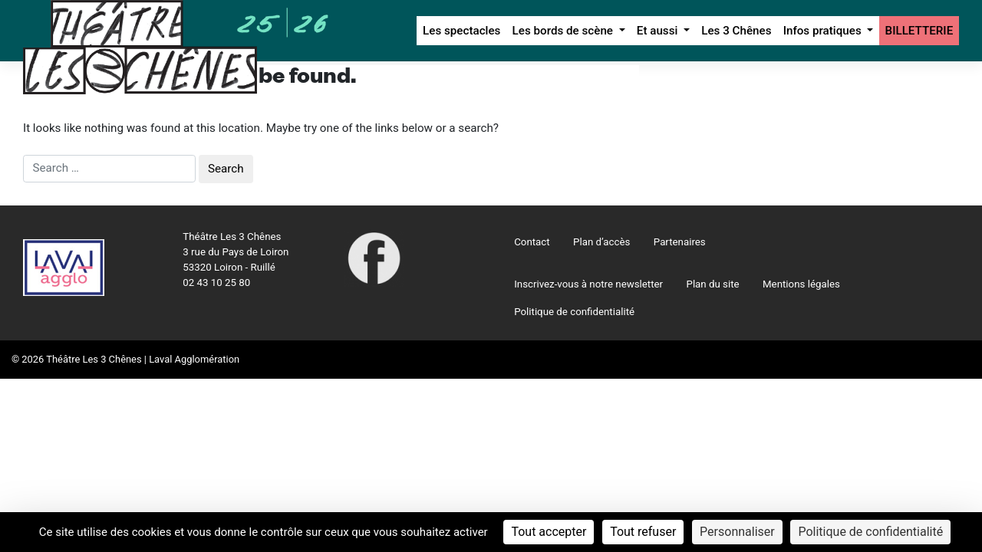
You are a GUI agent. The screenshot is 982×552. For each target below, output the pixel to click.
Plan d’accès (601, 242)
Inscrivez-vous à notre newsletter (588, 284)
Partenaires (680, 242)
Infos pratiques (824, 31)
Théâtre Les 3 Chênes (93, 359)
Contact (531, 242)
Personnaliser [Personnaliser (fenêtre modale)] (737, 531)
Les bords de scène (564, 31)
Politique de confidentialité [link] (870, 531)
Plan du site (713, 284)
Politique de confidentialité (574, 311)
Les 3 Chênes (736, 31)
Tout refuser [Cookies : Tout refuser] (643, 531)
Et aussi (658, 31)
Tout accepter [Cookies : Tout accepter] (548, 531)
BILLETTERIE (919, 31)
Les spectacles (461, 31)
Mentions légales (801, 284)
